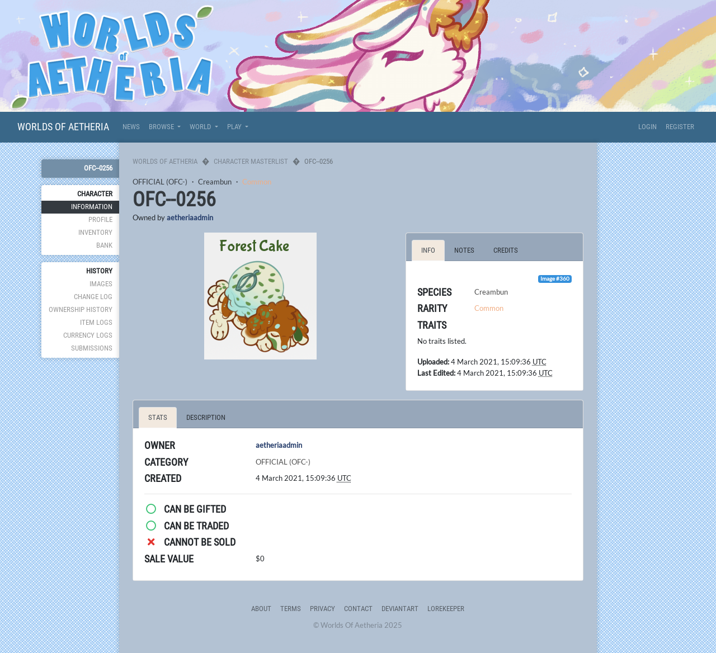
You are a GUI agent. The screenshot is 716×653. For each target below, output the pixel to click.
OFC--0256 (98, 168)
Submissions (91, 348)
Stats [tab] (157, 417)
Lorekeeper (445, 608)
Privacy (322, 608)
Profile (100, 219)
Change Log (93, 296)
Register (680, 126)
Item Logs (96, 322)
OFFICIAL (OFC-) (160, 181)
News (131, 126)
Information (91, 206)
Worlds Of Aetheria (63, 127)
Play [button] (235, 126)
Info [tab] (428, 250)
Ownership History (80, 309)
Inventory (95, 232)
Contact (358, 608)
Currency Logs (87, 335)
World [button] (201, 126)
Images (101, 284)
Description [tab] (205, 417)
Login (647, 126)
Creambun (215, 181)
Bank (104, 245)
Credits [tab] (505, 250)
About (261, 608)
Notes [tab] (464, 250)
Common (256, 181)
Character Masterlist (251, 161)
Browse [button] (162, 126)
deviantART (399, 608)
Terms (290, 608)
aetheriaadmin (190, 217)
